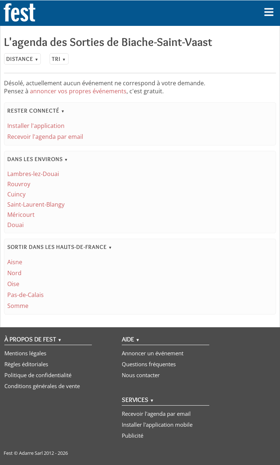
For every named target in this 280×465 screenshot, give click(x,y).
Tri (59, 58)
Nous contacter (141, 375)
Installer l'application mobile (157, 424)
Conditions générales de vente (42, 386)
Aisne (14, 262)
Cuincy (16, 194)
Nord (14, 273)
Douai (15, 225)
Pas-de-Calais (25, 295)
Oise (13, 284)
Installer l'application (36, 126)
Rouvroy (18, 184)
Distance (22, 58)
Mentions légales (25, 353)
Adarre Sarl (31, 453)
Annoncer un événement (152, 353)
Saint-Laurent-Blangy (36, 204)
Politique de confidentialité (37, 375)
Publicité (132, 435)
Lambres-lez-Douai (33, 174)
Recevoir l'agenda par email (45, 137)
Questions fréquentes (149, 364)
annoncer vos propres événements (78, 91)
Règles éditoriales (26, 364)
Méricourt (21, 215)
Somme (17, 306)
